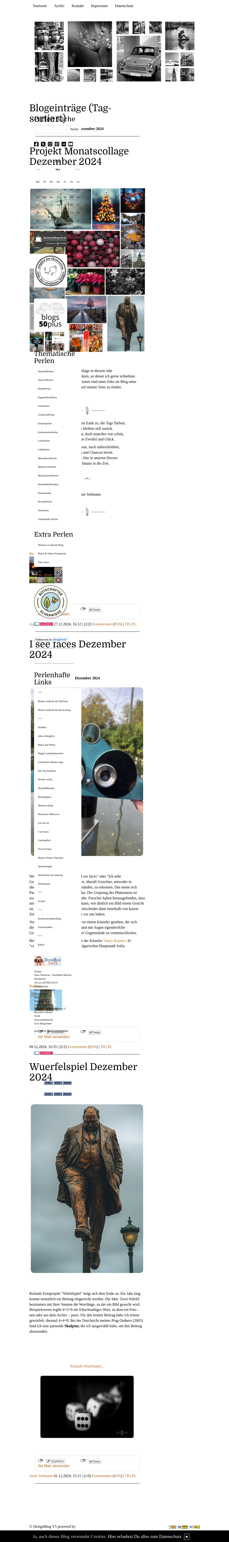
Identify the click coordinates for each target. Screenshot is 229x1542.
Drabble (42, 727)
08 (65, 197)
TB (127, 624)
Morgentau (39, 993)
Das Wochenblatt (47, 770)
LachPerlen (44, 440)
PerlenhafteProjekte (48, 484)
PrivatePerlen (45, 501)
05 (45, 197)
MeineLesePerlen (47, 466)
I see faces (43, 831)
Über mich (43, 562)
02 (71, 189)
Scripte (41, 901)
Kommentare (102, 624)
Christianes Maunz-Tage (50, 762)
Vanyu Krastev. (115, 941)
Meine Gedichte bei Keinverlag (54, 709)
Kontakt (78, 6)
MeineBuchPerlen (47, 458)
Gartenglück (44, 840)
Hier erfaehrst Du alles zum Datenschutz (145, 1536)
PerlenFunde (44, 493)
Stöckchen (43, 510)
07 (58, 197)
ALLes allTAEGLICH (45, 982)
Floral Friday (45, 848)
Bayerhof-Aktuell (43, 1012)
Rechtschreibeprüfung (49, 918)
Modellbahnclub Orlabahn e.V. (50, 1008)
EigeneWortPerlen (47, 397)
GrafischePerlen (46, 414)
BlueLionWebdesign (57, 1030)
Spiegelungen (45, 866)
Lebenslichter (41, 986)
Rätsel (41, 944)
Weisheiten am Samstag (50, 875)
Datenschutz (124, 6)
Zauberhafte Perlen (48, 519)
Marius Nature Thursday (50, 857)
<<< (38, 169)
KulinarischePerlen (48, 432)
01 (65, 189)
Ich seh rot (43, 822)
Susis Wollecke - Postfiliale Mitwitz (52, 974)
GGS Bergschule (43, 1023)
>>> (77, 169)
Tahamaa (39, 1001)
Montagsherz (44, 796)
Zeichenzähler (45, 927)
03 (78, 189)
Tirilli (37, 1015)
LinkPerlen (43, 449)
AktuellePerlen (45, 371)
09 (71, 197)
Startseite (40, 6)
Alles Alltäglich (46, 736)
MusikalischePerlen (48, 475)
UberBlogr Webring (44, 575)
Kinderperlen (45, 423)
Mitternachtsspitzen (44, 989)
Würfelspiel (44, 883)
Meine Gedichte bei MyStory (53, 701)
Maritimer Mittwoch (48, 814)
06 (51, 197)
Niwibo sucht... (46, 779)
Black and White (46, 744)
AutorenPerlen (45, 379)
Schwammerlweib (43, 1019)
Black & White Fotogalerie (52, 553)
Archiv (59, 6)
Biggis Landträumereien (50, 753)
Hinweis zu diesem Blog (50, 544)
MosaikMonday (46, 788)
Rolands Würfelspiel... (87, 1366)
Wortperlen (40, 978)
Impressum (99, 6)
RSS (117, 624)
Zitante (37, 971)
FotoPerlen (43, 405)
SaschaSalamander (43, 1004)
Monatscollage (45, 805)
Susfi (37, 997)
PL (134, 624)
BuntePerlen (44, 388)
